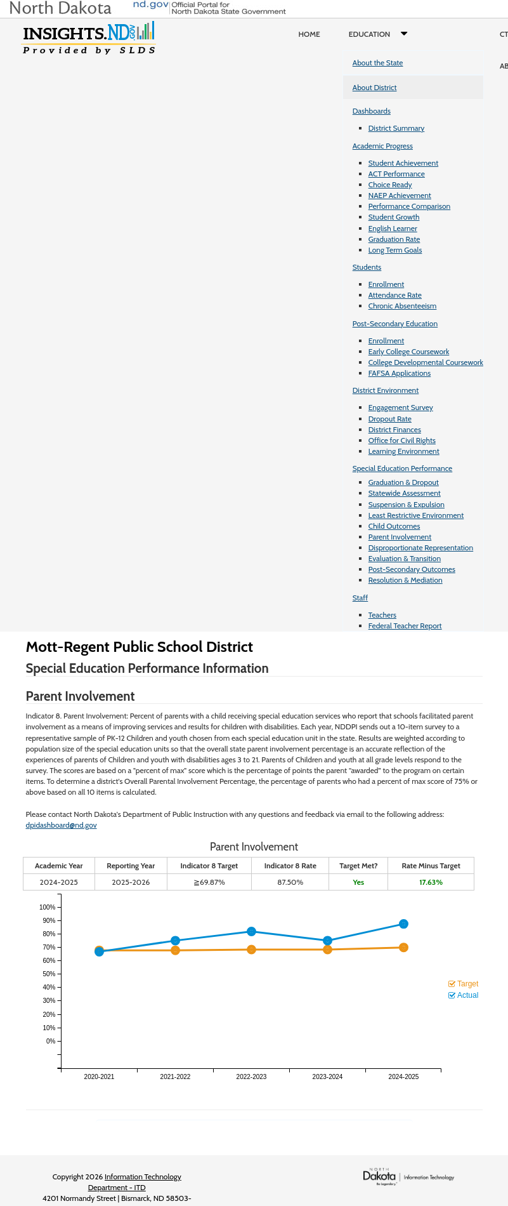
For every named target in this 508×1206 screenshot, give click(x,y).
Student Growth (394, 217)
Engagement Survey (400, 407)
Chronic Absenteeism (402, 305)
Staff (360, 597)
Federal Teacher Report (405, 625)
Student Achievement (403, 163)
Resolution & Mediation (405, 580)
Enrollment (386, 284)
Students (367, 267)
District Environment (386, 390)
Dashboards (372, 111)
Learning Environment (404, 451)
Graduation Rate (394, 239)
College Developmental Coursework (425, 362)
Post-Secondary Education (395, 323)
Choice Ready (390, 184)
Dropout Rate (390, 418)
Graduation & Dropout (403, 482)
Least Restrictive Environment (416, 515)
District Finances (394, 429)
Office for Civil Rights (402, 440)
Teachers (382, 615)
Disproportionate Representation (420, 547)
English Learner (392, 228)
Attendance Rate (395, 295)
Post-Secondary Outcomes (411, 569)
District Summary (396, 128)
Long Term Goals (395, 250)
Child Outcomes (394, 526)
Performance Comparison (409, 206)
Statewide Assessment (404, 493)
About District (375, 87)
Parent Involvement (400, 536)
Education (381, 34)
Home (309, 34)
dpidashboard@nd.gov (61, 825)
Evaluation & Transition (404, 558)
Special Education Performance (403, 468)
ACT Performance (396, 173)
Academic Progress (383, 145)
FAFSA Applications (399, 373)
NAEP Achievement (399, 195)
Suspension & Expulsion (406, 504)
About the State (378, 62)
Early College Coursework (409, 351)
